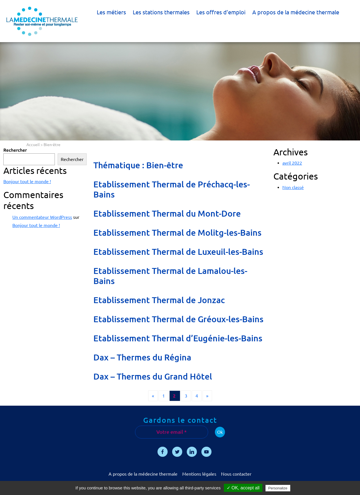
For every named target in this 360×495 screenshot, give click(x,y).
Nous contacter (236, 473)
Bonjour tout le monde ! (27, 181)
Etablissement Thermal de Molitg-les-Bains (177, 232)
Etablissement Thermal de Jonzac (159, 300)
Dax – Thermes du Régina (142, 357)
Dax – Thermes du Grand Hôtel (152, 376)
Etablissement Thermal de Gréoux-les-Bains (178, 319)
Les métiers (111, 12)
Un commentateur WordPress (42, 217)
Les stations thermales (161, 12)
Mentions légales (199, 473)
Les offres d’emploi (221, 12)
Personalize (277, 488)
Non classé (293, 187)
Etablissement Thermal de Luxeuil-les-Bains (178, 251)
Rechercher (15, 150)
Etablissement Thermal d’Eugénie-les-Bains (177, 338)
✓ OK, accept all (243, 487)
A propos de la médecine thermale (295, 12)
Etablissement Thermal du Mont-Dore (167, 213)
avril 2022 (292, 162)
